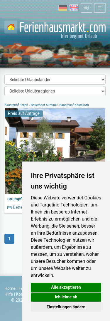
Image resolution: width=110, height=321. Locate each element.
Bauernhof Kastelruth (74, 105)
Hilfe (8, 294)
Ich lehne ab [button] (66, 297)
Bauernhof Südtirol (43, 105)
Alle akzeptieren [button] (66, 287)
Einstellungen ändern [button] (66, 307)
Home (10, 288)
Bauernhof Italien (16, 105)
